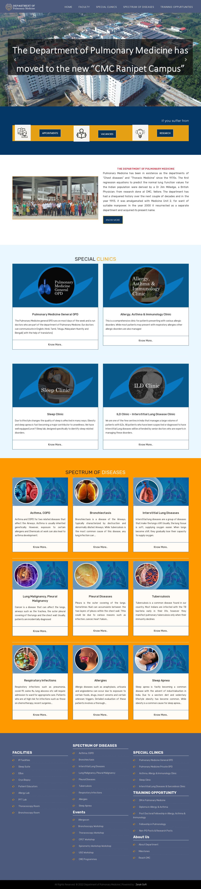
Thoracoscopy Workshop (88, 752)
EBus (18, 854)
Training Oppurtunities (176, 7)
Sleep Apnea (161, 630)
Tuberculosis (161, 546)
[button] (15, 59)
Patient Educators (24, 867)
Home (68, 7)
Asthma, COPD (40, 462)
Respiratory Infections (40, 630)
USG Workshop (83, 771)
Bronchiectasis (100, 462)
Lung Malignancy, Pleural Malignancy (94, 692)
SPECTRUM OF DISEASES (138, 7)
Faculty (84, 7)
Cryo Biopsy (21, 861)
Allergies (100, 630)
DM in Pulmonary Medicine (149, 881)
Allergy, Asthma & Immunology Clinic (145, 256)
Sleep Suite (21, 847)
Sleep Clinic (142, 861)
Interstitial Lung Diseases (161, 462)
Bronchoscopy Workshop (88, 745)
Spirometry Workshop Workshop (92, 765)
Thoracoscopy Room (26, 887)
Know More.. (55, 286)
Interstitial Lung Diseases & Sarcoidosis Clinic (159, 867)
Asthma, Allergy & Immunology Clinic (155, 854)
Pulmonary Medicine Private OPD (153, 847)
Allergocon (81, 738)
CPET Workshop (84, 758)
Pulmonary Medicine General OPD (55, 256)
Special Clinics (106, 7)
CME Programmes (85, 778)
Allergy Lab (21, 874)
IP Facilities (21, 841)
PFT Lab (19, 880)
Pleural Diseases (100, 546)
